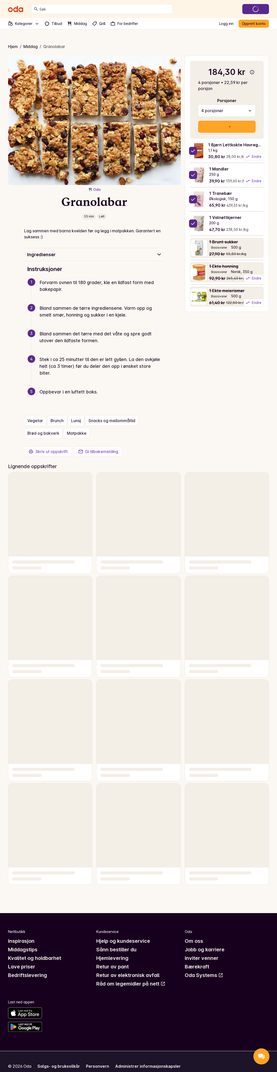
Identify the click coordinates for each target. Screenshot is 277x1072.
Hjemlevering (112, 958)
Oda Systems (204, 975)
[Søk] (35, 9)
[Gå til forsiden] (15, 9)
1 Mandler (219, 168)
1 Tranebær (220, 193)
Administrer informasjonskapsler (148, 1066)
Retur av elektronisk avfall (127, 975)
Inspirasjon (21, 941)
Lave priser (21, 967)
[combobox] (105, 9)
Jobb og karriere (204, 950)
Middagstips (22, 950)
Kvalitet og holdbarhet (34, 958)
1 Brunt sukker (223, 241)
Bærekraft (197, 967)
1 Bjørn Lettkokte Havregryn (236, 144)
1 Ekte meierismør (227, 290)
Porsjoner (227, 100)
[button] (96, 292)
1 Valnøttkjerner (225, 217)
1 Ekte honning (223, 266)
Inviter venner (201, 958)
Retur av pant (112, 967)
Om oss (194, 941)
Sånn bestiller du (116, 950)
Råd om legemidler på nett (130, 984)
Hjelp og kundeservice (123, 941)
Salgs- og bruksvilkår (58, 1066)
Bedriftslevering (27, 975)
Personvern (97, 1066)
